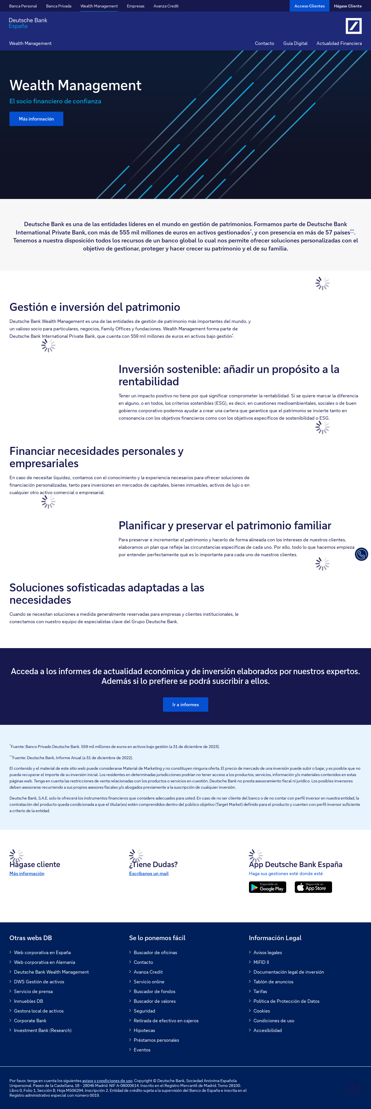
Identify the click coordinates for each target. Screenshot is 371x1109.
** (352, 230)
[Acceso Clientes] (309, 5)
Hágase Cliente (348, 6)
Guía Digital (295, 43)
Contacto (264, 43)
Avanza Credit (166, 6)
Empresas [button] (135, 6)
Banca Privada (58, 6)
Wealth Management (99, 6)
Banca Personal (23, 6)
